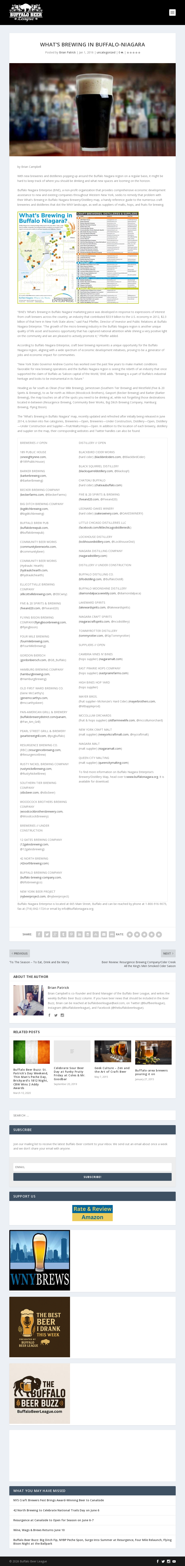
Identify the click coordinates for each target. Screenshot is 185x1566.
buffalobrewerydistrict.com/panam (43, 717)
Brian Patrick (67, 52)
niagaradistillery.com (93, 556)
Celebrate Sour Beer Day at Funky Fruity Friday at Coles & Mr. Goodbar (69, 1073)
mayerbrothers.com (142, 701)
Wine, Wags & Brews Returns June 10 (39, 1530)
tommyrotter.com (91, 635)
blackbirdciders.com (108, 457)
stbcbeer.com (30, 792)
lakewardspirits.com (92, 607)
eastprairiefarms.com (114, 673)
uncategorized (106, 52)
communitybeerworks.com (38, 547)
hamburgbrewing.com (35, 674)
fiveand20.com (30, 608)
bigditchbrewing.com (34, 509)
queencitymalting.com (113, 763)
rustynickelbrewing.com (36, 769)
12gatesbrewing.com (34, 844)
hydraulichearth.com (34, 570)
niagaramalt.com (111, 659)
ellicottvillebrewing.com (36, 594)
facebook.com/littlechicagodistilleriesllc (105, 527)
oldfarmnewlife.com (122, 720)
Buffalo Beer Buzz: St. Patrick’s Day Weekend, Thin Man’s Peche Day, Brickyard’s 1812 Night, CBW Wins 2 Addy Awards (30, 1079)
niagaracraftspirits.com (95, 621)
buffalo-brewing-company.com (41, 877)
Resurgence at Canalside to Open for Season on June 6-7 (53, 1520)
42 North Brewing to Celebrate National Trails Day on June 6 (56, 1510)
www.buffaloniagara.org (142, 777)
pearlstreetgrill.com (33, 736)
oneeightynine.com (33, 457)
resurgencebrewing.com (45, 750)
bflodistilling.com (90, 579)
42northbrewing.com (34, 863)
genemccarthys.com (34, 698)
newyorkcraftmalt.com (114, 734)
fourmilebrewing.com (35, 641)
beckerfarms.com (32, 495)
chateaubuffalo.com (108, 485)
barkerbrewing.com (33, 476)
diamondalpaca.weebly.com (98, 593)
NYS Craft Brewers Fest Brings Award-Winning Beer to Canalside (58, 1500)
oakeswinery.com (106, 513)
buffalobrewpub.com (34, 528)
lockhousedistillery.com (95, 542)
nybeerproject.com (33, 896)
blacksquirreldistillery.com (96, 471)
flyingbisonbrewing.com (50, 622)
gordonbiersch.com (33, 660)
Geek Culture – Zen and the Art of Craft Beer (112, 1070)
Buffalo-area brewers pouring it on (151, 1072)
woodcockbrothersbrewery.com (42, 811)
